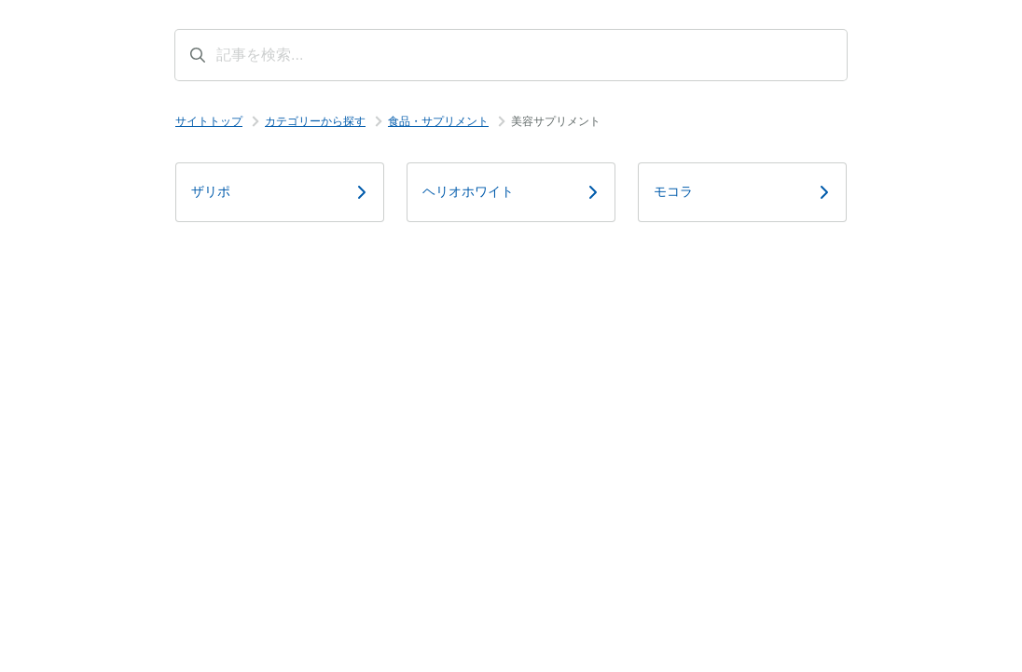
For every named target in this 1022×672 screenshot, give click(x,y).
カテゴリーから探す (315, 121)
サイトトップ (208, 121)
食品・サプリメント (438, 121)
